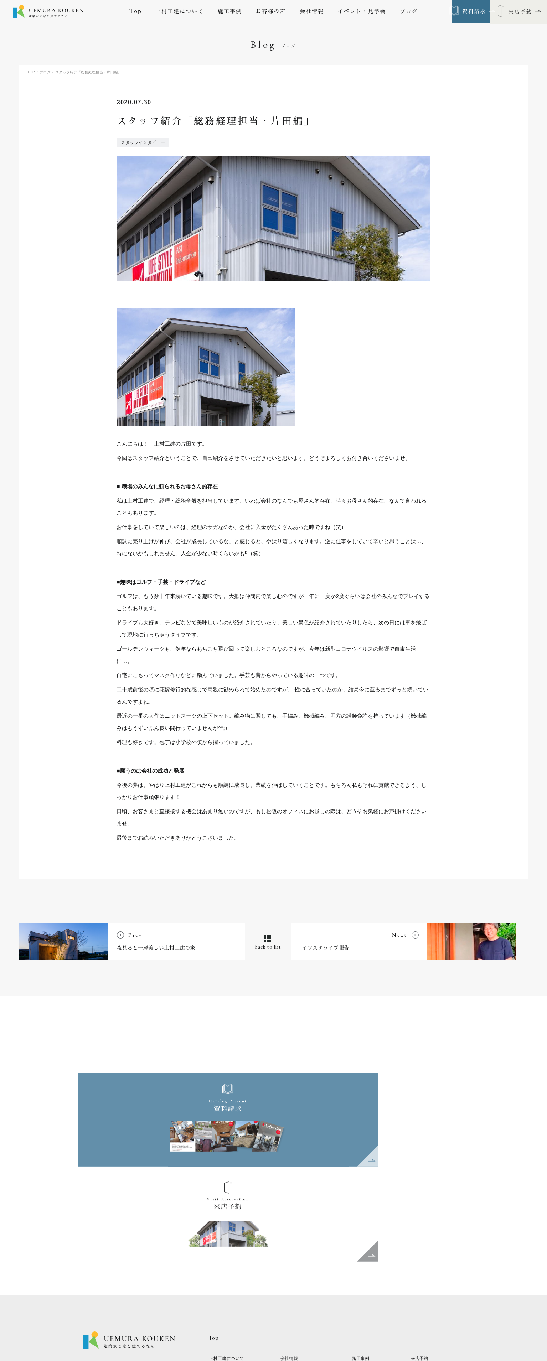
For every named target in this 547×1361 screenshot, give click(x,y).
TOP (31, 72)
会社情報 (312, 12)
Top (135, 12)
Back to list (273, 1045)
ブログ (409, 12)
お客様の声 (271, 12)
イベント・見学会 (362, 12)
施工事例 (230, 12)
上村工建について (179, 12)
